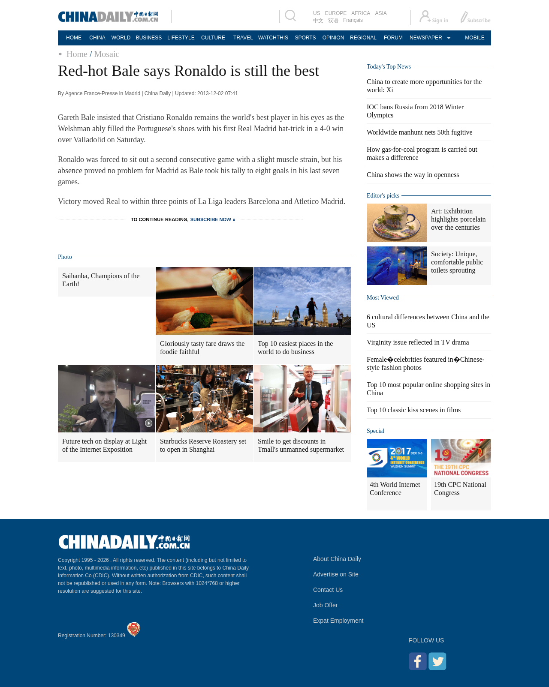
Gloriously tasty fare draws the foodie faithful (202, 347)
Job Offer (325, 605)
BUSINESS (149, 38)
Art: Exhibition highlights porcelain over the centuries (458, 219)
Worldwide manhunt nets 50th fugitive (420, 132)
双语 (333, 21)
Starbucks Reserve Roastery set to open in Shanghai (203, 445)
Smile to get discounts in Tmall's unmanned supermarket (301, 445)
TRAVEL (243, 38)
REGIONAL (363, 38)
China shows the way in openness (413, 174)
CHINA (97, 38)
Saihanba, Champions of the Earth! (100, 280)
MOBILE (474, 38)
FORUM (393, 38)
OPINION (333, 38)
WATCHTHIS (273, 38)
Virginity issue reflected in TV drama (418, 342)
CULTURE (213, 38)
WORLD (121, 38)
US (316, 13)
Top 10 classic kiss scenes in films (414, 410)
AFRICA (360, 13)
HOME (73, 38)
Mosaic (106, 54)
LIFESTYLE (180, 38)
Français (353, 20)
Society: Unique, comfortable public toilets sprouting (457, 262)
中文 (318, 21)
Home (76, 54)
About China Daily (337, 558)
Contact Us (328, 589)
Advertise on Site (336, 574)
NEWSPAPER (425, 38)
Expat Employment (338, 620)
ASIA (380, 13)
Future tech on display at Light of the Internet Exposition (104, 445)
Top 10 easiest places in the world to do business (295, 347)
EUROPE (336, 13)
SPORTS (305, 38)
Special (375, 431)
